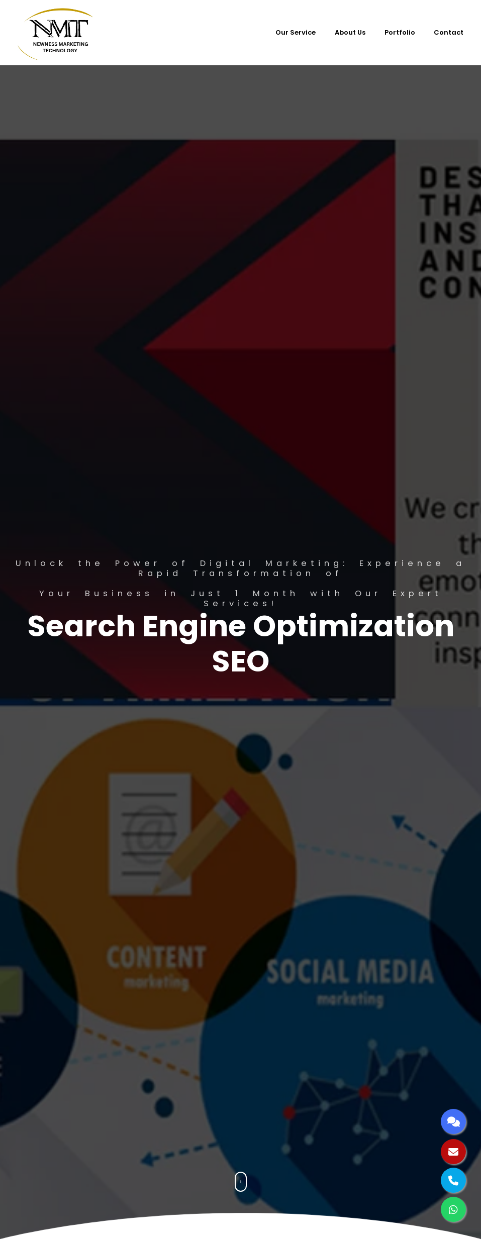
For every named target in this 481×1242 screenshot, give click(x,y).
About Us (350, 32)
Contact (448, 32)
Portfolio (399, 32)
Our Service (295, 32)
